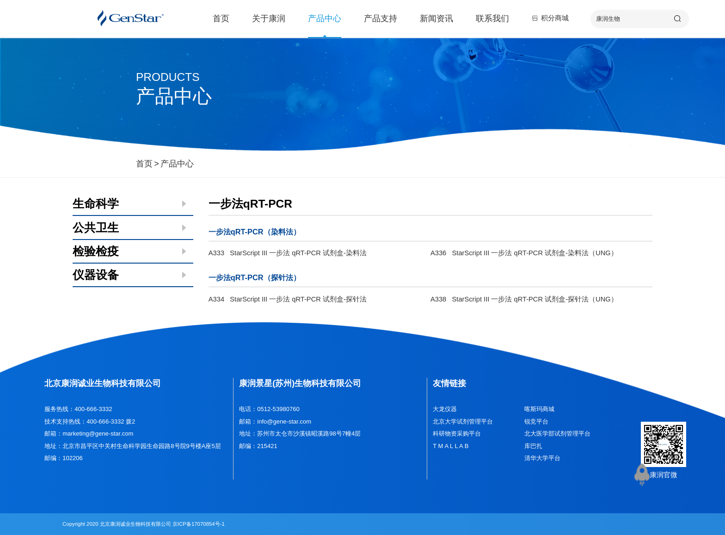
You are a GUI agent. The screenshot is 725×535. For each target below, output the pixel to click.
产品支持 (380, 18)
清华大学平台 (542, 458)
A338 (524, 299)
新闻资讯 (436, 18)
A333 (288, 253)
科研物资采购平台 (457, 433)
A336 (524, 253)
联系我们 (492, 18)
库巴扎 (533, 446)
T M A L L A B (450, 446)
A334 (288, 299)
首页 (221, 18)
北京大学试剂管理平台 (463, 421)
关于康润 (268, 18)
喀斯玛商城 (539, 409)
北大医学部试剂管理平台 (557, 433)
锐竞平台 (536, 421)
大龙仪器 (445, 409)
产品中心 (324, 18)
